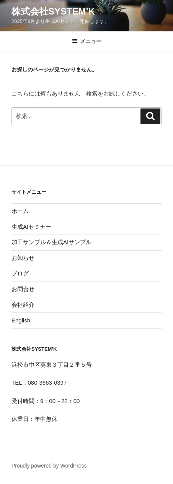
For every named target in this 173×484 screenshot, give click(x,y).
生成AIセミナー (31, 226)
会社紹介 (22, 304)
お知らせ (22, 257)
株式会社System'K (53, 11)
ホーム (20, 211)
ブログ (20, 273)
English (20, 320)
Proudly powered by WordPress (49, 466)
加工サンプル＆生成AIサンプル (51, 242)
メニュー (86, 41)
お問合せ (22, 289)
